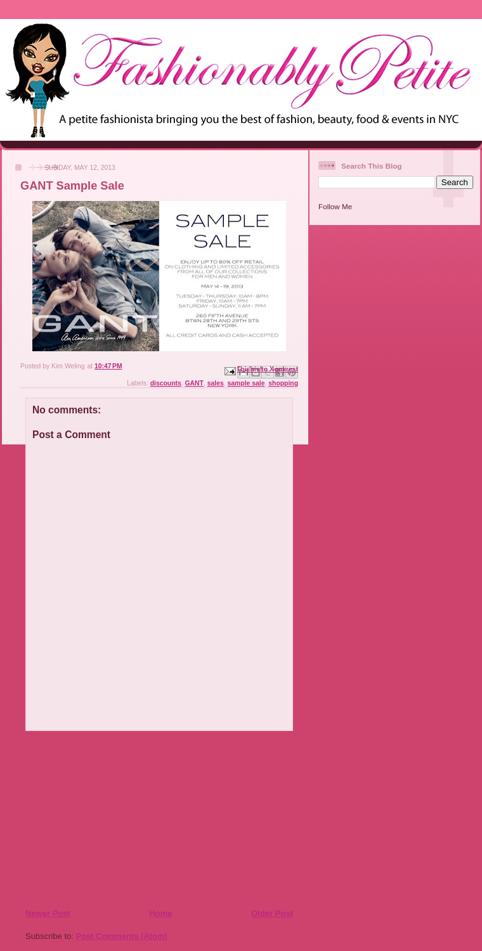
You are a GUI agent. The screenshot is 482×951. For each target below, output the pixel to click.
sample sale (246, 383)
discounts (165, 383)
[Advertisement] (102, 819)
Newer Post (47, 913)
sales (215, 383)
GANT (194, 383)
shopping (283, 383)
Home (160, 913)
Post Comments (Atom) (121, 936)
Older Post (272, 913)
